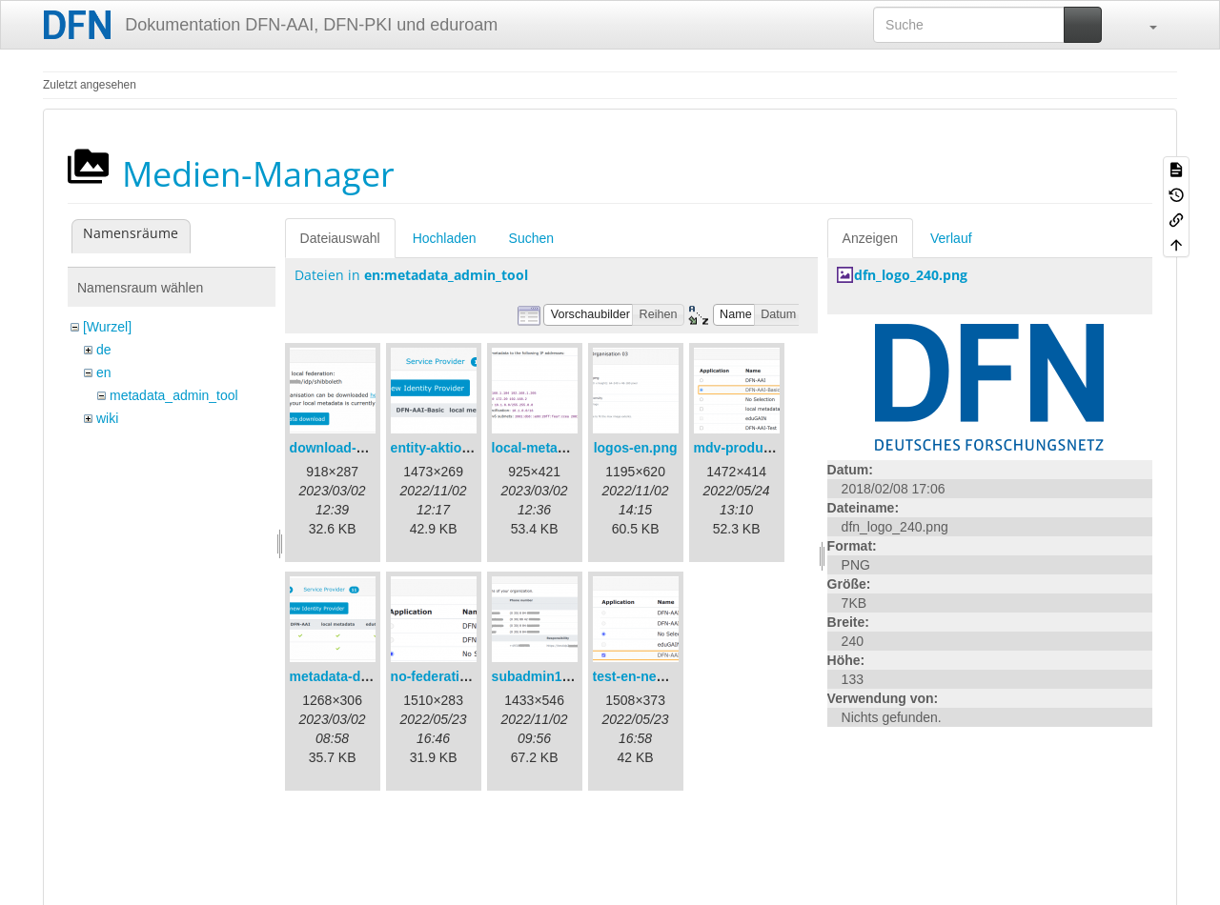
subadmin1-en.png (551, 676)
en (104, 372)
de (104, 349)
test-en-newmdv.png (657, 676)
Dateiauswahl (340, 238)
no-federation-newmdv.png (476, 676)
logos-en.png (636, 447)
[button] (1143, 25)
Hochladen (445, 238)
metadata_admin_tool (174, 395)
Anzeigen (870, 238)
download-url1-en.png (359, 447)
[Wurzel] (107, 326)
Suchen (531, 238)
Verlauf (951, 238)
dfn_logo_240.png (910, 275)
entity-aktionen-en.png (462, 447)
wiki (107, 418)
